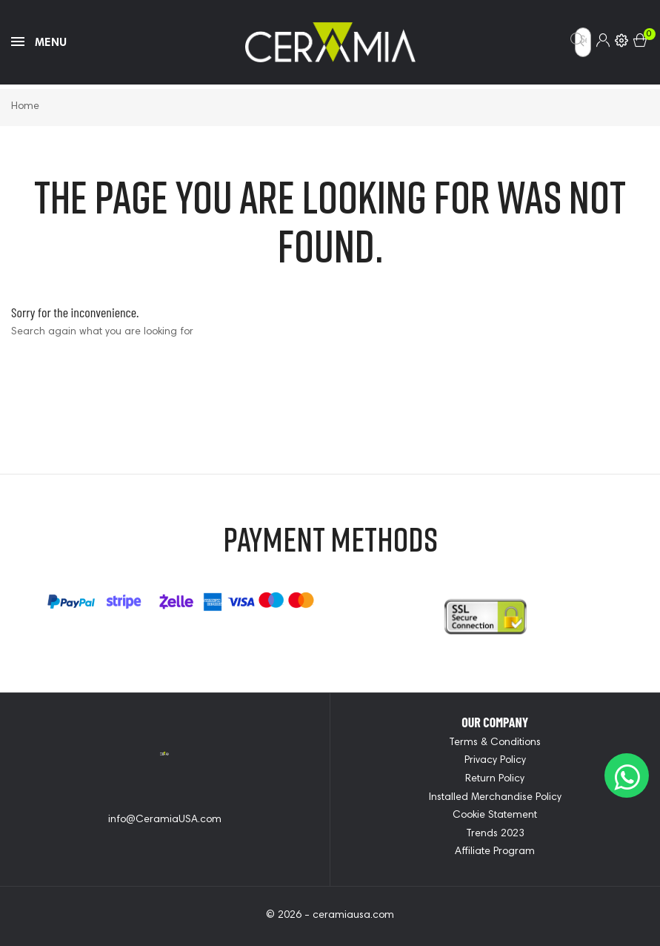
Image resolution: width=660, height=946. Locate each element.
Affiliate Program (495, 852)
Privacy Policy (495, 760)
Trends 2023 (495, 834)
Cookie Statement (495, 815)
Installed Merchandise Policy (495, 798)
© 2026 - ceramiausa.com (330, 915)
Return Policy (494, 779)
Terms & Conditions (495, 743)
